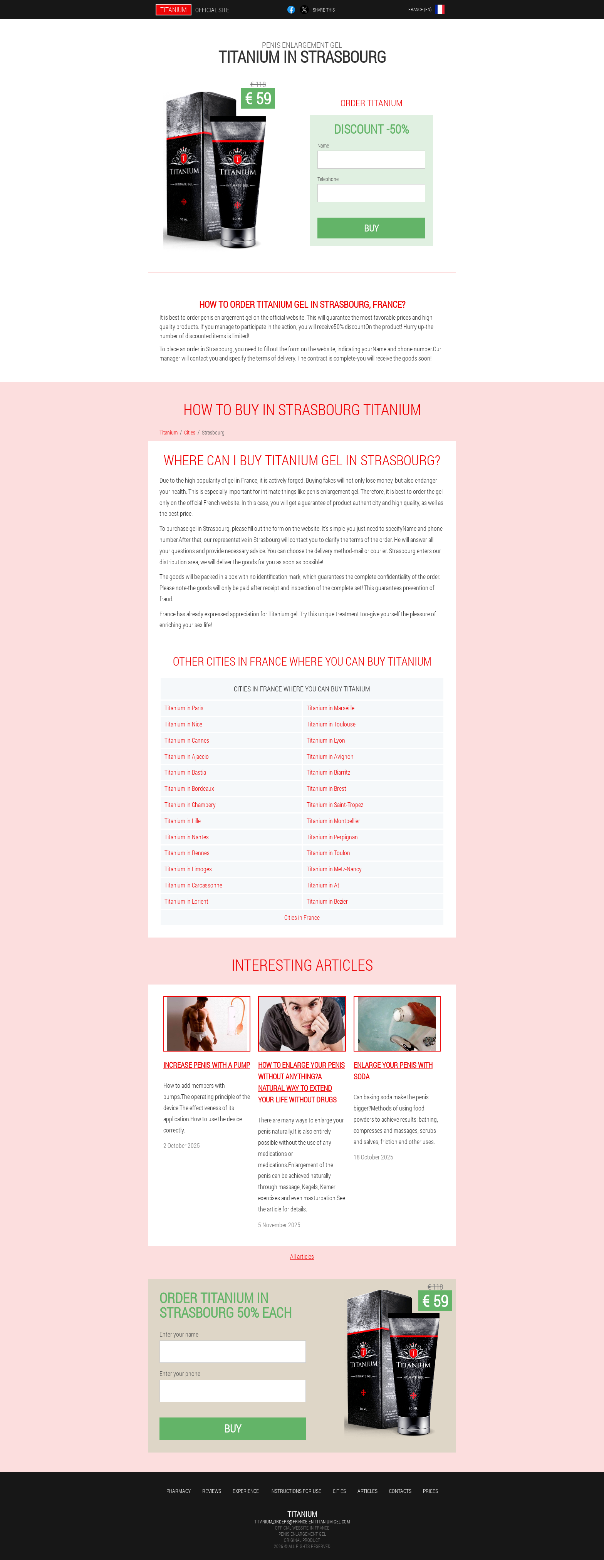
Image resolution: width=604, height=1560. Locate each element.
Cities (339, 1491)
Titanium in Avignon (330, 756)
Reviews (211, 1491)
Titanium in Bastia (185, 772)
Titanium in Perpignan (332, 837)
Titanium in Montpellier (333, 821)
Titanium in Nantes (186, 837)
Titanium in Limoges (188, 869)
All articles (302, 1256)
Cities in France (302, 917)
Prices (430, 1491)
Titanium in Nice (183, 724)
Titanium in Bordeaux (189, 788)
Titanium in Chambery (190, 804)
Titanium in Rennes (187, 853)
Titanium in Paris (183, 708)
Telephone (328, 179)
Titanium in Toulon (328, 853)
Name (323, 145)
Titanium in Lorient (186, 901)
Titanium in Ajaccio (186, 756)
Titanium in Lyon (326, 740)
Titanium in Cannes (186, 740)
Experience (246, 1491)
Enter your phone (179, 1373)
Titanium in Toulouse (331, 724)
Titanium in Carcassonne (193, 885)
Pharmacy (178, 1491)
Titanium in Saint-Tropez (335, 804)
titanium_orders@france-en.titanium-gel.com (302, 1521)
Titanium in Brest (326, 788)
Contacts (400, 1491)
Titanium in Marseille (330, 708)
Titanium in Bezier (327, 901)
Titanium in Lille (182, 821)
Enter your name (178, 1334)
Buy (371, 228)
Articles (367, 1491)
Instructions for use (295, 1491)
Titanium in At (323, 885)
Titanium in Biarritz (328, 772)
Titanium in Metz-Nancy (334, 869)
